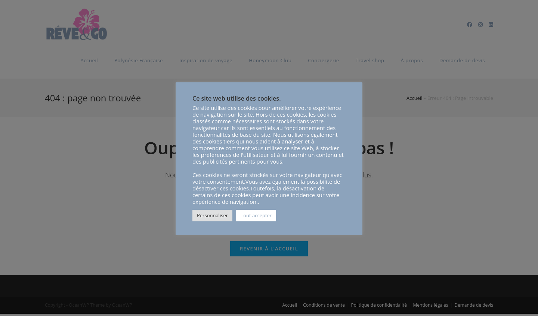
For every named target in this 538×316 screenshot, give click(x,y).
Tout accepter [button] (256, 215)
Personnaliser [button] (212, 215)
